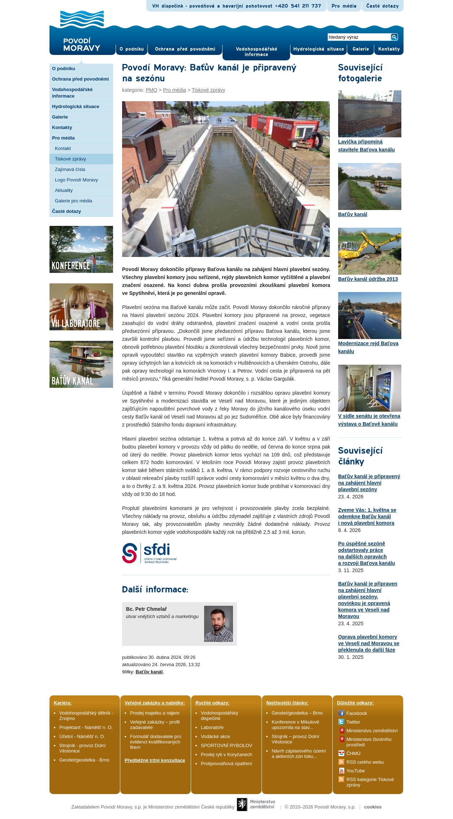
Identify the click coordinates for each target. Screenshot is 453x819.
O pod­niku (132, 49)
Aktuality (64, 190)
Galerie (60, 117)
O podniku (63, 68)
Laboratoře (212, 727)
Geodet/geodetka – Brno (297, 713)
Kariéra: (63, 703)
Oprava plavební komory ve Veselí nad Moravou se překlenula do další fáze (369, 643)
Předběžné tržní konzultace (155, 760)
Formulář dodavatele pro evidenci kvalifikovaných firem (155, 742)
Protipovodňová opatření (226, 763)
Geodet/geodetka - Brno (84, 760)
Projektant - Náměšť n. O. (86, 727)
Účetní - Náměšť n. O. (82, 736)
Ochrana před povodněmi (80, 79)
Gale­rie (361, 49)
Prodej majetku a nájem (155, 713)
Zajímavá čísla (70, 169)
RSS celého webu (365, 762)
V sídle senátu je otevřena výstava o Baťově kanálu (369, 396)
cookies (372, 807)
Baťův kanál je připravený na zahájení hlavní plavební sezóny (369, 482)
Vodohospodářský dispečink (219, 715)
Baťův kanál (149, 671)
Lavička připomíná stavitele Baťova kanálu (369, 121)
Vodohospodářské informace (256, 52)
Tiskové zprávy (70, 159)
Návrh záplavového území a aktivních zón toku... (299, 753)
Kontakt (63, 148)
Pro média (344, 6)
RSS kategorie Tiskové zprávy (370, 782)
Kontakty (62, 127)
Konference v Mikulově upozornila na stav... (295, 724)
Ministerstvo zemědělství (372, 730)
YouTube (355, 770)
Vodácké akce (215, 736)
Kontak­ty (389, 49)
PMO (151, 90)
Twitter (353, 722)
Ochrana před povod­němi (185, 49)
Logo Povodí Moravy (76, 180)
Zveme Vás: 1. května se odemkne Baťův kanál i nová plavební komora (367, 516)
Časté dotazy (382, 6)
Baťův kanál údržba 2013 (369, 255)
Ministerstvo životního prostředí (369, 742)
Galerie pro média (73, 200)
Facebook (356, 713)
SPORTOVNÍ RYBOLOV (226, 745)
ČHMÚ (353, 753)
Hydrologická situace (318, 49)
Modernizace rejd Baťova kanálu (369, 323)
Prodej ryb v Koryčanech (226, 754)
